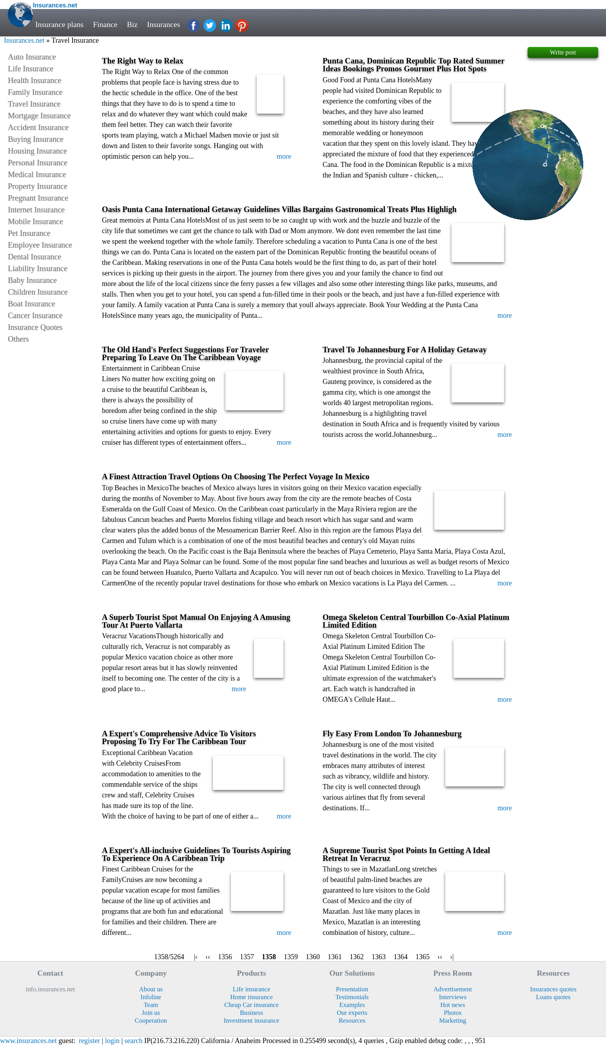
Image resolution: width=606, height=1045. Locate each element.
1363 (379, 957)
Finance (105, 24)
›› (439, 957)
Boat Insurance (31, 303)
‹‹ (207, 957)
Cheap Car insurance (251, 1005)
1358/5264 (169, 957)
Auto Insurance (32, 57)
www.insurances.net (28, 1041)
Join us (151, 1012)
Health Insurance (34, 80)
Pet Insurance (29, 233)
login (112, 1041)
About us (151, 989)
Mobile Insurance (35, 221)
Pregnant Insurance (38, 198)
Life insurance (251, 989)
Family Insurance (35, 92)
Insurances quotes (553, 989)
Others (18, 339)
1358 (269, 957)
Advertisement (453, 989)
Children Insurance (38, 292)
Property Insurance (37, 186)
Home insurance (251, 997)
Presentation (352, 989)
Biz (132, 24)
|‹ (196, 957)
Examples (352, 1005)
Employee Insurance (40, 245)
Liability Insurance (37, 268)
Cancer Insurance (35, 315)
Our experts (352, 1012)
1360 (313, 957)
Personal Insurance (37, 162)
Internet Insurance (36, 209)
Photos (452, 1012)
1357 (247, 957)
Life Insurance (30, 68)
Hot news (452, 1005)
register (89, 1041)
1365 (422, 957)
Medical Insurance (37, 174)
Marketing (452, 1020)
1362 (357, 957)
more (284, 156)
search (134, 1041)
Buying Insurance (36, 139)
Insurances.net (24, 40)
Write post (563, 52)
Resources (352, 1020)
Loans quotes (553, 997)
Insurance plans (59, 24)
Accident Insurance (38, 127)
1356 (225, 957)
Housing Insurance (37, 151)
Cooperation (151, 1020)
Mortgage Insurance (39, 115)
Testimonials (352, 997)
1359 (291, 957)
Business (251, 1012)
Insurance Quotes (35, 327)
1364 (401, 957)
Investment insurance (251, 1020)
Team (151, 1005)
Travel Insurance (34, 104)
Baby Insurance (32, 280)
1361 (335, 957)
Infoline (151, 997)
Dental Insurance (34, 256)
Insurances (163, 24)
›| (452, 957)
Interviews (452, 997)
